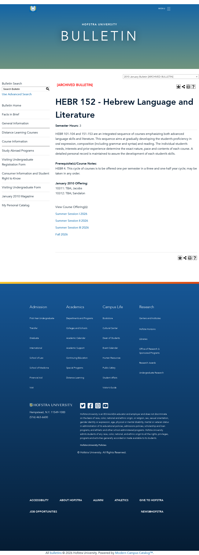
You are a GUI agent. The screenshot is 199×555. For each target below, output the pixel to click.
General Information (15, 123)
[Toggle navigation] (164, 8)
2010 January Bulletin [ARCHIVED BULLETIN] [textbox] (148, 76)
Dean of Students (111, 338)
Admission (38, 306)
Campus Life (113, 306)
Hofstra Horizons (147, 329)
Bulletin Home (11, 105)
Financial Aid (36, 377)
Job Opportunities (43, 511)
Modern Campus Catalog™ (134, 553)
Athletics (121, 500)
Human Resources (111, 357)
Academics (75, 306)
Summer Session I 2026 (71, 214)
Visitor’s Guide (109, 387)
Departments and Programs (79, 318)
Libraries (143, 339)
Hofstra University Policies (93, 445)
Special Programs (74, 367)
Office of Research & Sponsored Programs (149, 350)
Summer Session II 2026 (71, 221)
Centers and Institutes (150, 318)
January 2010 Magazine (18, 196)
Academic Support (75, 347)
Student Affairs (110, 377)
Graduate (34, 338)
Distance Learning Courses (20, 132)
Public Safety (109, 367)
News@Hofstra (152, 511)
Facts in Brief (10, 114)
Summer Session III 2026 (72, 228)
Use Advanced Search (17, 94)
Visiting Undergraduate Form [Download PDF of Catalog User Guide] (21, 187)
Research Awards (147, 362)
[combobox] (161, 76)
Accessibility (39, 500)
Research (146, 306)
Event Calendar (110, 347)
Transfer (34, 328)
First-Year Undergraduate (42, 318)
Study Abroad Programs (18, 151)
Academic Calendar (75, 338)
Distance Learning (75, 377)
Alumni (98, 500)
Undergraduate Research (151, 372)
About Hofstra (71, 500)
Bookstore (108, 318)
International (36, 347)
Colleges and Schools (76, 328)
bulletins (56, 553)
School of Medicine (39, 367)
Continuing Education (77, 357)
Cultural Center (110, 328)
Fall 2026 (61, 234)
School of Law (36, 357)
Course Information (15, 141)
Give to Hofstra (151, 500)
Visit (32, 387)
